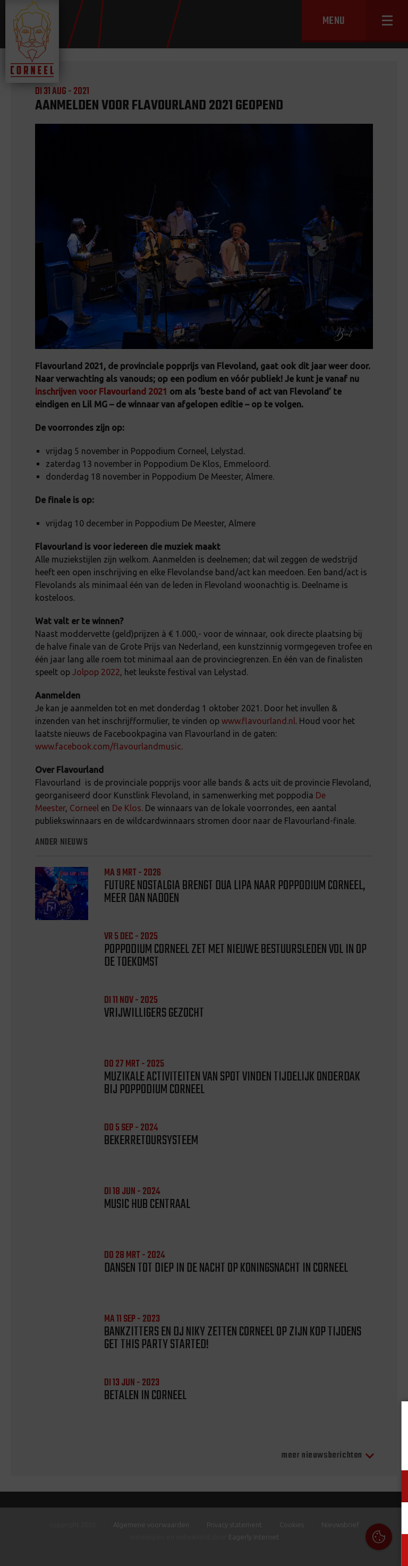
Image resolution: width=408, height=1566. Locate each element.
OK (392, 1550)
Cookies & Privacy (279, 1422)
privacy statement (354, 1451)
